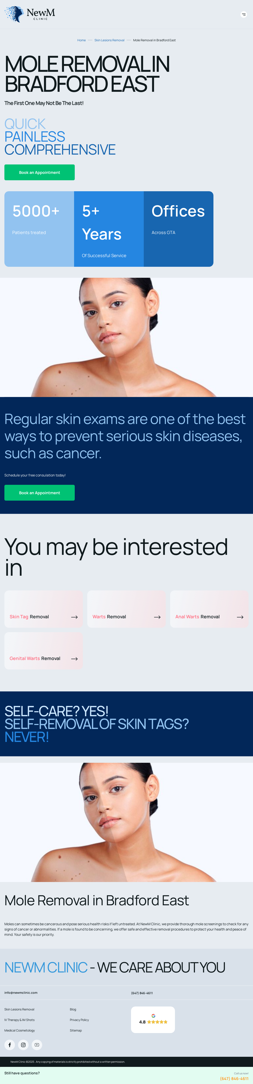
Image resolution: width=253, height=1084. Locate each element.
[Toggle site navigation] (244, 14)
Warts (126, 616)
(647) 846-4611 (234, 1078)
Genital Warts (44, 658)
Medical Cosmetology (19, 1030)
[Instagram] (23, 1045)
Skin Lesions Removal (109, 40)
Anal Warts (209, 616)
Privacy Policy (79, 1020)
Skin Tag (44, 616)
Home (81, 40)
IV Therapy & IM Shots (19, 1020)
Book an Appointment (39, 172)
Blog (73, 1009)
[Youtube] (37, 1045)
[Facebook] (9, 1045)
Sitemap (76, 1030)
